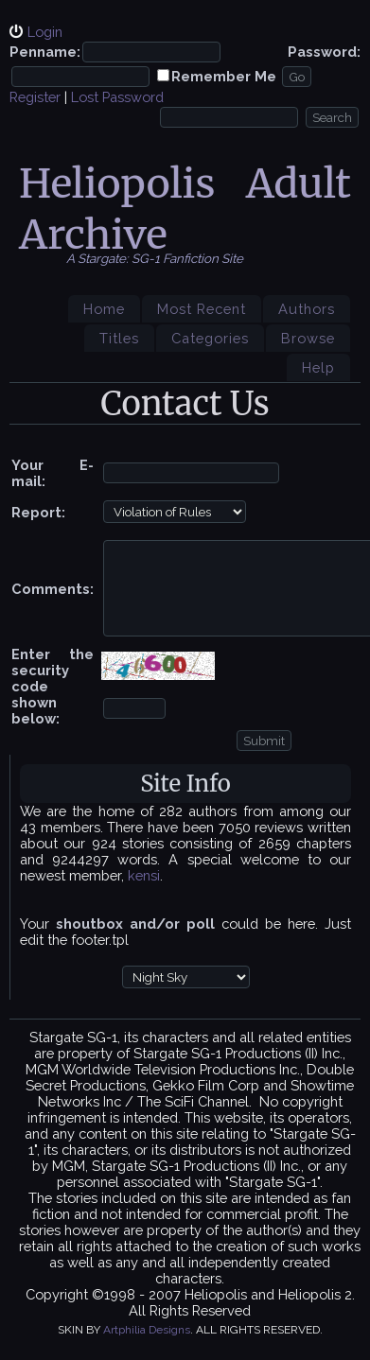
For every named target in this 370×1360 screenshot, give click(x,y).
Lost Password (117, 97)
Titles (119, 338)
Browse (308, 338)
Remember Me (223, 76)
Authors (306, 309)
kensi (144, 875)
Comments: (52, 589)
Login (44, 32)
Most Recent (201, 309)
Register (35, 97)
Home (104, 309)
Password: (324, 52)
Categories (210, 338)
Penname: (44, 52)
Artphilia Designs (146, 1329)
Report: (38, 512)
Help (318, 367)
